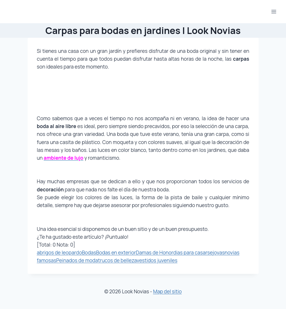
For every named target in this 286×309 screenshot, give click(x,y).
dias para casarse (193, 252)
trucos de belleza (117, 260)
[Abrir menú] (273, 11)
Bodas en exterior (116, 252)
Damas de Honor (154, 252)
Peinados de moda (77, 260)
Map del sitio (167, 291)
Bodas (89, 252)
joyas (219, 252)
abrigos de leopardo (59, 252)
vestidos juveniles (157, 260)
